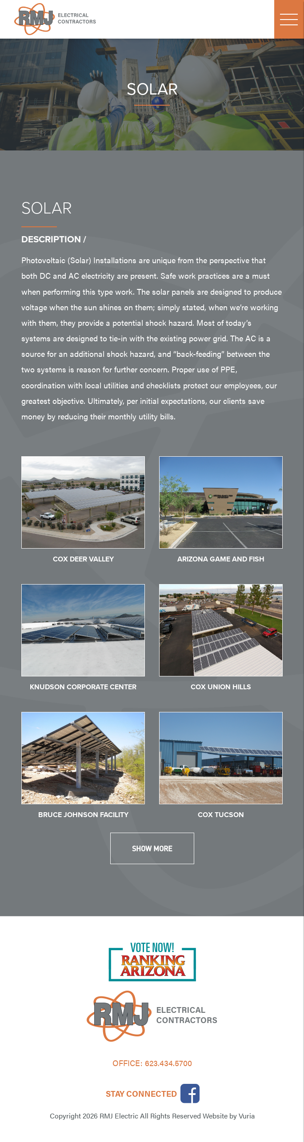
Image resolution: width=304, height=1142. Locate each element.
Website (215, 1115)
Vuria (247, 1115)
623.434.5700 (168, 1062)
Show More (152, 848)
